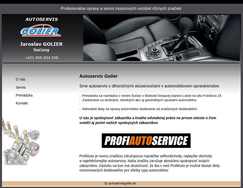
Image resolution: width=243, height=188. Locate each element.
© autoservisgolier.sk (120, 183)
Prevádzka (24, 95)
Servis (21, 87)
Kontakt (22, 103)
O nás (20, 79)
